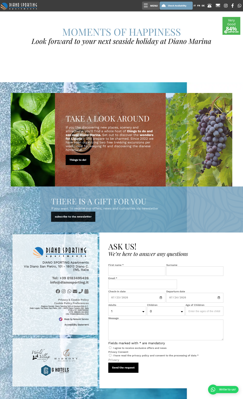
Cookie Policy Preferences (71, 303)
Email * (112, 278)
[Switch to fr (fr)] (198, 6)
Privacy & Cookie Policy (73, 299)
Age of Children (195, 305)
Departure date (175, 291)
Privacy (113, 360)
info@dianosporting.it (69, 282)
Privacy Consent (118, 351)
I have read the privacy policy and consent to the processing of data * (156, 355)
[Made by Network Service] (60, 319)
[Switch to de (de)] (203, 6)
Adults (112, 305)
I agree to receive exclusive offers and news (139, 348)
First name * (116, 265)
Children (152, 305)
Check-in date (117, 291)
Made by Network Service (76, 319)
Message (113, 318)
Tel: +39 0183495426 (70, 278)
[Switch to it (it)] (194, 6)
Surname (171, 265)
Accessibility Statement (76, 324)
